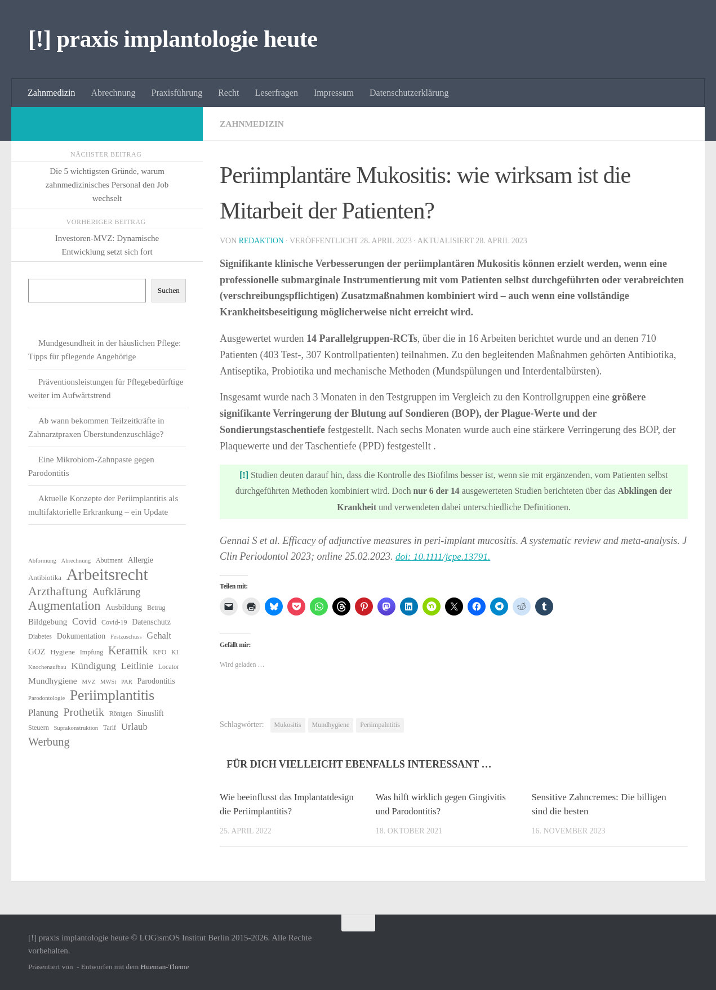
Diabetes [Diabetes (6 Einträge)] (40, 636)
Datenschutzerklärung (409, 92)
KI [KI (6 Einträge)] (175, 652)
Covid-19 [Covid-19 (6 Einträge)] (114, 622)
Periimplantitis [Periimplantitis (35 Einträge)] (112, 695)
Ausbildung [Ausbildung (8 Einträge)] (123, 607)
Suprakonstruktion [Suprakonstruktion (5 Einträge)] (76, 728)
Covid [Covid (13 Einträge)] (84, 621)
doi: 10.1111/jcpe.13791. (445, 556)
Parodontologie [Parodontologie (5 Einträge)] (46, 698)
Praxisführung (177, 92)
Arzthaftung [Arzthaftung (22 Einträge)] (57, 591)
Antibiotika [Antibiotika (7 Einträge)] (44, 577)
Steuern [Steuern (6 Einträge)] (38, 728)
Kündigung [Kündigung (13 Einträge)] (93, 665)
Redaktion (262, 241)
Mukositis (287, 725)
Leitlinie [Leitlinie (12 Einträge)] (137, 666)
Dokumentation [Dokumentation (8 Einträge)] (81, 636)
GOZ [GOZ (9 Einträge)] (37, 651)
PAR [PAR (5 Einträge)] (126, 682)
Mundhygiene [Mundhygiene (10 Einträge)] (52, 680)
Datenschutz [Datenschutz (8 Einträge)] (151, 622)
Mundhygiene (331, 725)
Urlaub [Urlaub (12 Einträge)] (134, 726)
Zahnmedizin (51, 92)
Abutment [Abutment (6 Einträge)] (109, 560)
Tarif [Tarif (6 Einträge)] (109, 728)
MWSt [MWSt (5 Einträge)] (108, 682)
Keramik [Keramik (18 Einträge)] (128, 650)
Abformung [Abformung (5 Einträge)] (42, 561)
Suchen (169, 290)
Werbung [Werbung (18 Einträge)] (49, 741)
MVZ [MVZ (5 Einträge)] (88, 682)
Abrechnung (113, 92)
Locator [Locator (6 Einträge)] (168, 667)
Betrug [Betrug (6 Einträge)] (156, 608)
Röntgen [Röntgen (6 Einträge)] (120, 713)
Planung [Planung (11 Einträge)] (43, 712)
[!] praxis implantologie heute (172, 39)
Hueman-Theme (165, 966)
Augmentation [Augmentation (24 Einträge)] (64, 606)
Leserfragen (276, 92)
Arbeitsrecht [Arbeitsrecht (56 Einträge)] (107, 574)
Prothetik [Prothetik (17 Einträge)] (83, 712)
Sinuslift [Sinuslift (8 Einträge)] (150, 713)
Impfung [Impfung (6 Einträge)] (91, 652)
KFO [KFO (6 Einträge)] (159, 652)
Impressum (334, 92)
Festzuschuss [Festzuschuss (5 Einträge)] (126, 637)
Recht (228, 92)
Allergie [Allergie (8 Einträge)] (140, 560)
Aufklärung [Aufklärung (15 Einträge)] (116, 591)
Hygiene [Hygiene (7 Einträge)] (62, 652)
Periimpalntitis (380, 725)
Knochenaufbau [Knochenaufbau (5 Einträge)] (47, 667)
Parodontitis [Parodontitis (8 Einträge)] (156, 681)
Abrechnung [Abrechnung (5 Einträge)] (76, 561)
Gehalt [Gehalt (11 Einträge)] (158, 635)
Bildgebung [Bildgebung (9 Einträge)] (47, 621)
